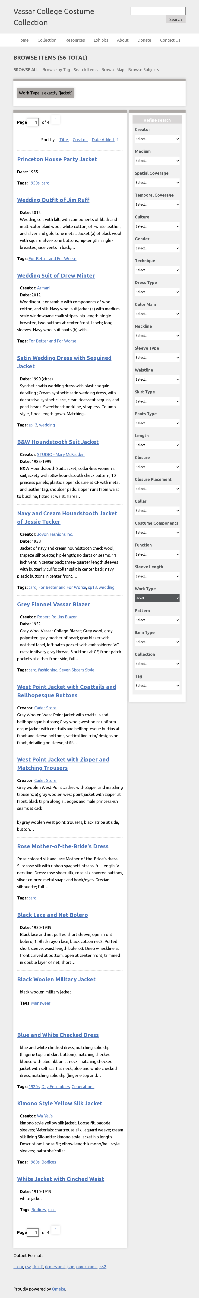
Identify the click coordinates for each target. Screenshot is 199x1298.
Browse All (26, 69)
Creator (142, 129)
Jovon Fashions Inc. (55, 534)
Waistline (144, 370)
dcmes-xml (55, 1266)
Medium (143, 151)
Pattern (142, 610)
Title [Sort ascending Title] (64, 139)
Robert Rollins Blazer (57, 616)
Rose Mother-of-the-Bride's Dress (63, 846)
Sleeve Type (147, 348)
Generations (83, 1086)
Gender (142, 238)
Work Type (145, 588)
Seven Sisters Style (77, 669)
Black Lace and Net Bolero (52, 915)
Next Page (55, 119)
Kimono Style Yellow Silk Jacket (59, 1103)
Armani (43, 287)
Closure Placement (153, 479)
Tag (138, 676)
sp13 (32, 425)
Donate (144, 40)
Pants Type (146, 413)
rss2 (102, 1266)
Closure (142, 457)
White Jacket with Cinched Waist (60, 1179)
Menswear (41, 1003)
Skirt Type (145, 391)
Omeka (58, 1289)
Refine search (157, 120)
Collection (47, 40)
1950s (34, 183)
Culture (142, 217)
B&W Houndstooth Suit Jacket (58, 442)
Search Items (86, 69)
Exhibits (101, 40)
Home (23, 40)
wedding (47, 425)
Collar (140, 501)
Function (143, 545)
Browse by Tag (56, 69)
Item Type (145, 632)
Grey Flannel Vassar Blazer (53, 604)
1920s (34, 1086)
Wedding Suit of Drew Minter (56, 275)
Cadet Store (45, 707)
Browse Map (112, 69)
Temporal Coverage (154, 195)
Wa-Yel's (45, 1116)
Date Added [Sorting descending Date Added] (103, 139)
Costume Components (156, 523)
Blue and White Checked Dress (58, 1035)
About (123, 40)
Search (175, 19)
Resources (75, 40)
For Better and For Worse (52, 258)
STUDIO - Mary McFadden (61, 454)
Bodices (48, 1162)
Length (142, 435)
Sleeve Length (149, 566)
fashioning (47, 669)
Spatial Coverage (152, 173)
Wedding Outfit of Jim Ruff (53, 200)
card (45, 183)
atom (18, 1266)
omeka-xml (86, 1266)
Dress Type (146, 282)
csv (28, 1266)
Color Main (145, 304)
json (70, 1266)
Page (28, 122)
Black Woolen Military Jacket (56, 979)
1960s (34, 1162)
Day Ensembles (55, 1086)
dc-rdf (37, 1266)
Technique (145, 260)
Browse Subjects (143, 69)
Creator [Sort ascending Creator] (80, 139)
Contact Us (170, 40)
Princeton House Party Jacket (57, 159)
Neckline (143, 326)
